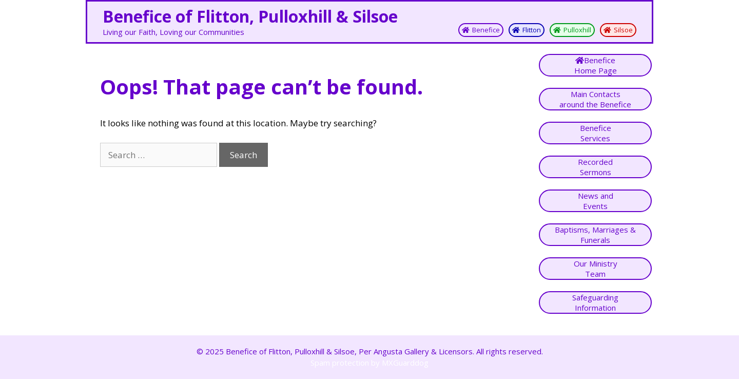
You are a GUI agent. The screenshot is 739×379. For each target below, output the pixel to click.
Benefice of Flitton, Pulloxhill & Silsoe (250, 16)
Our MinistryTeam (595, 268)
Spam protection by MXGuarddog (369, 362)
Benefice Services (595, 133)
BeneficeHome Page (595, 65)
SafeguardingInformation (595, 302)
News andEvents (595, 201)
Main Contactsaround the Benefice (595, 99)
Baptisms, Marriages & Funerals (595, 234)
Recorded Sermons (595, 167)
